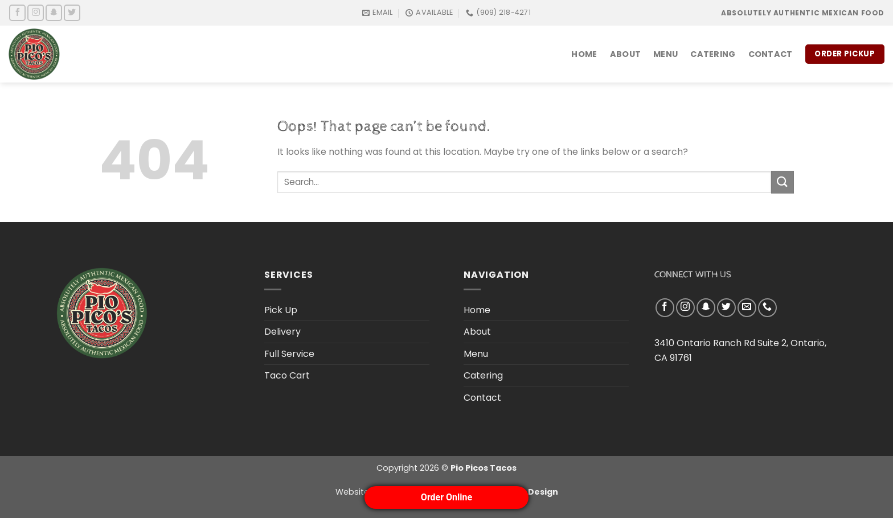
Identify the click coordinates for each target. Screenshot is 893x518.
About (625, 54)
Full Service (289, 353)
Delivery (282, 331)
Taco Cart (287, 375)
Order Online (446, 497)
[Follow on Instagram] (35, 13)
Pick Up (280, 309)
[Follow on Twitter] (72, 13)
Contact (770, 54)
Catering (712, 54)
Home (584, 54)
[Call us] (767, 307)
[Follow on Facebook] (17, 13)
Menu (665, 54)
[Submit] (782, 182)
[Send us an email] (747, 307)
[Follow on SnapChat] (54, 13)
